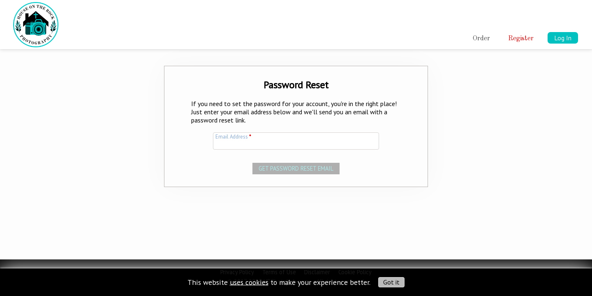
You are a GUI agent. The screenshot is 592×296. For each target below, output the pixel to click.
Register (521, 38)
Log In (562, 38)
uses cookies (249, 282)
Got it (391, 282)
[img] (35, 23)
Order (481, 38)
